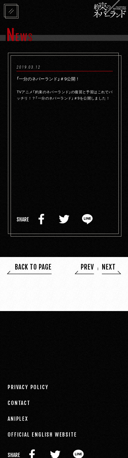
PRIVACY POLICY (28, 387)
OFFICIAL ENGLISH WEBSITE (42, 434)
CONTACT (19, 403)
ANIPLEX (18, 418)
